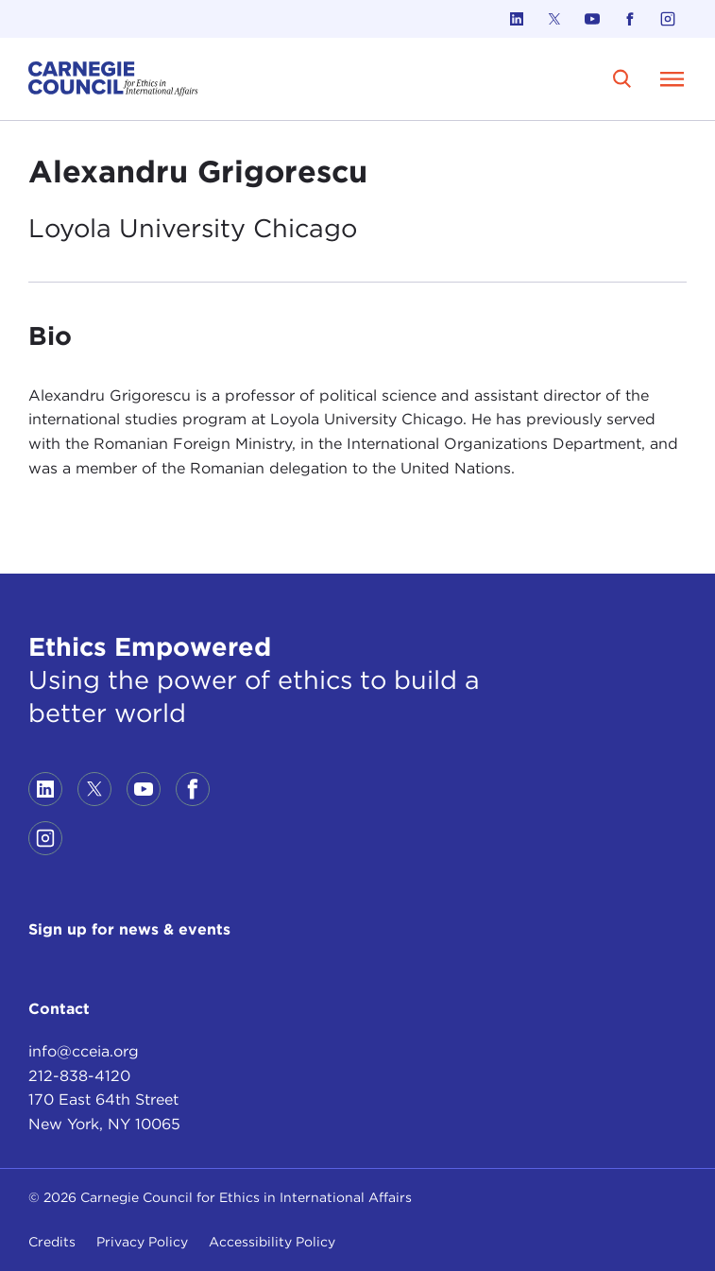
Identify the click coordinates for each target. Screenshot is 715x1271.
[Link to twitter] (554, 19)
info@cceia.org (83, 1051)
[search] (622, 79)
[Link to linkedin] (517, 19)
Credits (52, 1241)
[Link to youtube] (592, 19)
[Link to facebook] (630, 19)
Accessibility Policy (272, 1241)
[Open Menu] (671, 78)
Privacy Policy (142, 1241)
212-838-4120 (79, 1076)
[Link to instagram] (668, 19)
